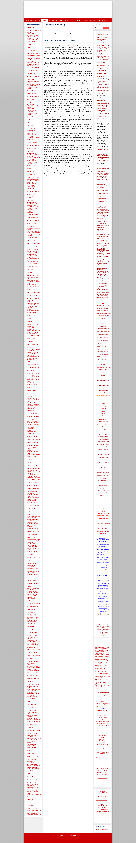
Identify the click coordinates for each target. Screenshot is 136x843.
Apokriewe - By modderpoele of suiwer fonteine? (102, 741)
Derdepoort (102, 760)
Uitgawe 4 (103, 408)
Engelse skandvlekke (102, 772)
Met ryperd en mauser (102, 755)
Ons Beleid (37, 20)
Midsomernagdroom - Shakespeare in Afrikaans (102, 745)
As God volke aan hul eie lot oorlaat (102, 700)
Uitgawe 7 (103, 413)
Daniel (102, 729)
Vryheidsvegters (100, 218)
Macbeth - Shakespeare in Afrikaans (102, 752)
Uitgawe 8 (103, 415)
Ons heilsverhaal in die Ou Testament (102, 726)
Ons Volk (51, 20)
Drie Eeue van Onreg (102, 768)
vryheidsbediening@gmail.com (104, 569)
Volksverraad (99, 707)
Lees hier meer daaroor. (102, 202)
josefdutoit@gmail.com (103, 528)
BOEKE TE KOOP (103, 624)
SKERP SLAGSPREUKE (103, 795)
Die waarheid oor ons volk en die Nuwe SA (102, 704)
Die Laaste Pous (102, 762)
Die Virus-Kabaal (103, 20)
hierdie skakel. (104, 67)
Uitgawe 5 (103, 410)
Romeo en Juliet (103, 735)
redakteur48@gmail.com (103, 392)
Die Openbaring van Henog (102, 748)
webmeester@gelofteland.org (104, 313)
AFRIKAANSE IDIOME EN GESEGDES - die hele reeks (102, 811)
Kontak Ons (93, 20)
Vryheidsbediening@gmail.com (104, 367)
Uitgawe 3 (103, 406)
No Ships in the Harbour (102, 723)
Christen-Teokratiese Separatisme (102, 714)
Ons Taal (67, 20)
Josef (102, 764)
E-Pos (48, 43)
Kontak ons (64, 840)
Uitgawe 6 (103, 411)
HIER (107, 118)
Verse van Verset (102, 717)
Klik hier (97, 671)
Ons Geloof (59, 20)
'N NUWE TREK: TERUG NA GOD (103, 533)
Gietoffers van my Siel (103, 614)
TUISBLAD (29, 20)
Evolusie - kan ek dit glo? (102, 731)
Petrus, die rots (102, 733)
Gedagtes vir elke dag (71, 28)
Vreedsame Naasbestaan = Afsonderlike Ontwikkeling (102, 720)
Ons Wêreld (85, 20)
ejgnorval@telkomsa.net (103, 45)
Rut (102, 766)
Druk (45, 43)
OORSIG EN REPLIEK (103, 397)
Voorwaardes (71, 840)
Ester (102, 737)
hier (108, 70)
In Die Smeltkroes (101, 265)
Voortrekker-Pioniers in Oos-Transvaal (102, 775)
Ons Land (44, 20)
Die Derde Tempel (102, 750)
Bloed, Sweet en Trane (102, 297)
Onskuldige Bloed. (102, 240)
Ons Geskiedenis (75, 20)
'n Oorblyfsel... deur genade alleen (102, 711)
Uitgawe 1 (103, 403)
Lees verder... (102, 635)
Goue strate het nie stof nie (102, 757)
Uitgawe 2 (103, 405)
